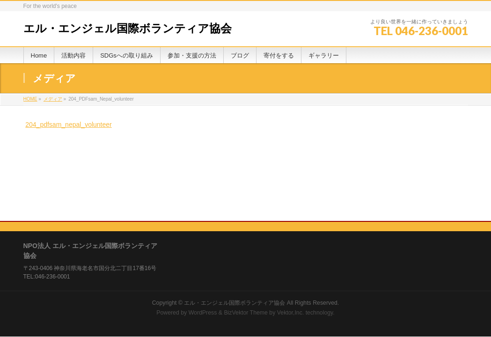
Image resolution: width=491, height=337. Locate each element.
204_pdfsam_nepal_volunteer (68, 124)
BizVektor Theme (246, 242)
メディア (53, 99)
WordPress (203, 242)
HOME (30, 99)
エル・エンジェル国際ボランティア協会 (127, 28)
